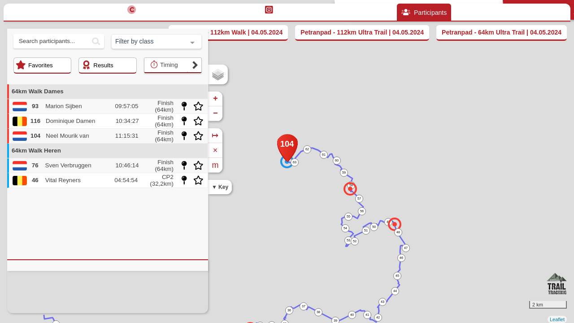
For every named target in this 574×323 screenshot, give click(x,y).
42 (378, 317)
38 (318, 312)
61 (324, 155)
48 (398, 232)
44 (395, 291)
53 (348, 240)
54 (345, 228)
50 (374, 227)
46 (401, 258)
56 (362, 211)
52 (355, 241)
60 (337, 160)
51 (366, 230)
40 (352, 315)
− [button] (215, 113)
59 (344, 172)
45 (397, 276)
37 (303, 306)
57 (359, 198)
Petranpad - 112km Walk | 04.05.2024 (228, 32)
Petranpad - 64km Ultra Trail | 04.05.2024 (501, 32)
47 (406, 248)
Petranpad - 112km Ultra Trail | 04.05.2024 (362, 32)
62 (307, 149)
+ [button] (215, 98)
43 (382, 302)
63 (294, 162)
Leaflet (557, 319)
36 (289, 310)
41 (367, 315)
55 (348, 216)
